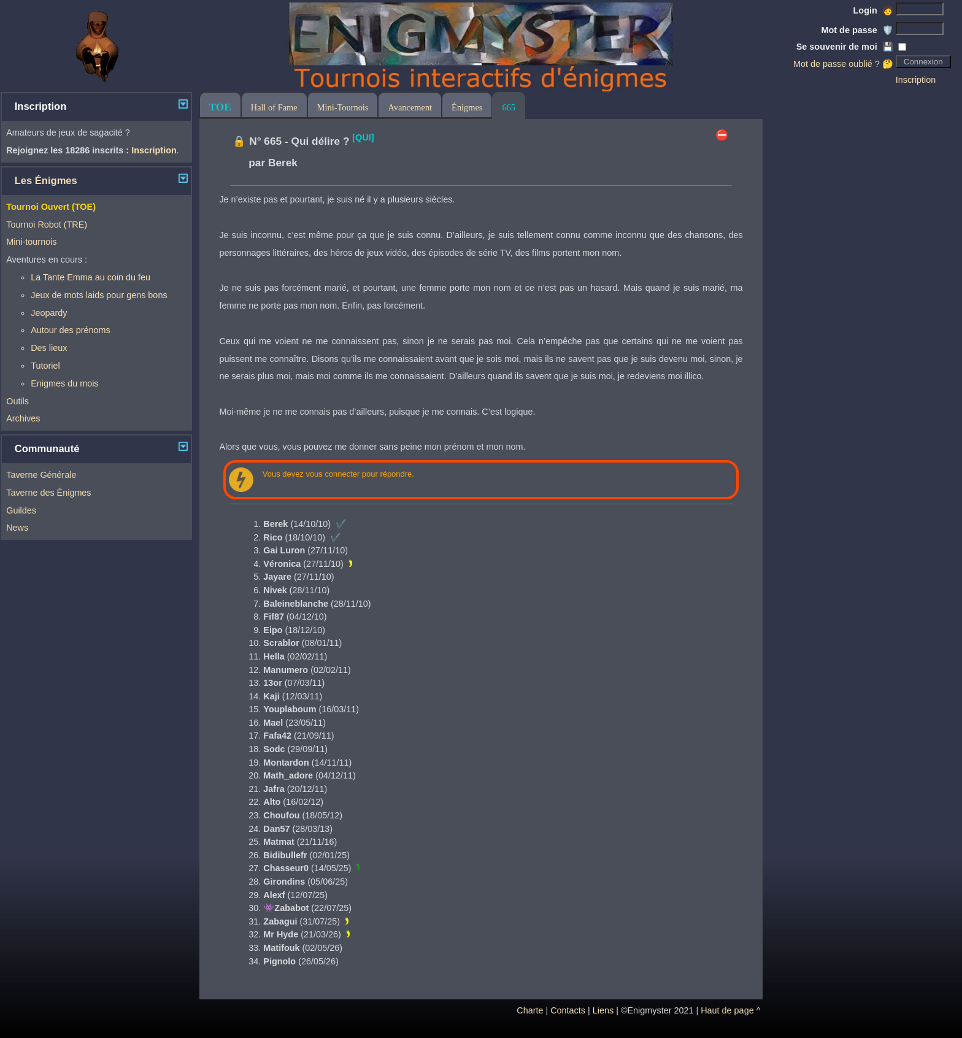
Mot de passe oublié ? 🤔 (843, 64)
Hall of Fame (274, 107)
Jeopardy (49, 313)
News (17, 527)
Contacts (567, 1010)
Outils (17, 401)
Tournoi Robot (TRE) (46, 224)
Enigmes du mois (64, 383)
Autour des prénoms (70, 330)
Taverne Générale (41, 475)
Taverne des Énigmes (48, 493)
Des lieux (49, 348)
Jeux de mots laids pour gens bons (99, 295)
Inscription (916, 80)
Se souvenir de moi (844, 47)
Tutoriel (45, 366)
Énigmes (467, 107)
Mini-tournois (31, 242)
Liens (603, 1010)
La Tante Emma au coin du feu (90, 277)
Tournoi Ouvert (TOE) (51, 207)
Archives (23, 418)
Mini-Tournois (343, 107)
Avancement (410, 107)
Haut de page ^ (730, 1010)
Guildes (21, 510)
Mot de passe (857, 30)
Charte (530, 1010)
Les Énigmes (46, 180)
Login (873, 10)
